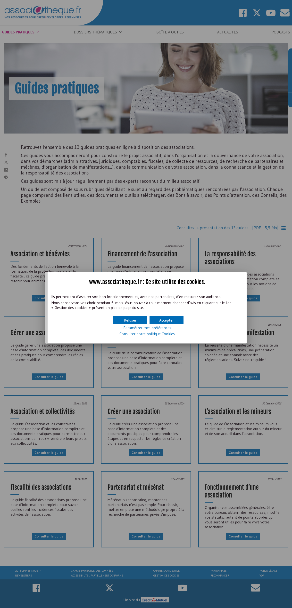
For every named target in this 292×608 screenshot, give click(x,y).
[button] (167, 320)
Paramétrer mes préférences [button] (147, 327)
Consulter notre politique (147, 333)
